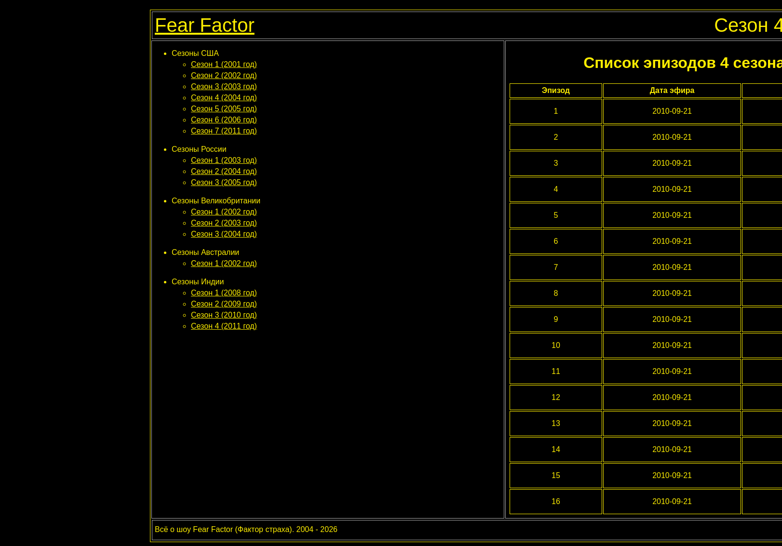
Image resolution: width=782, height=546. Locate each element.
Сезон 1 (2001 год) (224, 64)
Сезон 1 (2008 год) (224, 293)
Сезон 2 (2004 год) (224, 171)
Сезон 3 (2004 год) (224, 234)
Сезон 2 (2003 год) (224, 223)
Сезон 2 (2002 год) (224, 75)
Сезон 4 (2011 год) (224, 326)
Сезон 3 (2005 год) (224, 182)
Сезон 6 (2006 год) (224, 120)
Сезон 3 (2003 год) (224, 86)
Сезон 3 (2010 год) (224, 315)
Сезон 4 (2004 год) (224, 97)
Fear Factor (205, 25)
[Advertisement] (327, 360)
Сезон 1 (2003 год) (224, 160)
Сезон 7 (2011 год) (224, 131)
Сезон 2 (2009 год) (224, 304)
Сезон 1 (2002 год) (224, 212)
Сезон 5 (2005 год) (224, 109)
